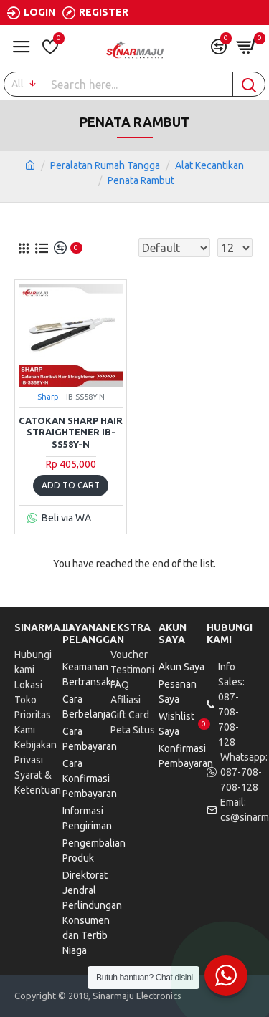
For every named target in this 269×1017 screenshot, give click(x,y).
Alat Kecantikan (209, 165)
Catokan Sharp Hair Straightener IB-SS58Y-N (71, 432)
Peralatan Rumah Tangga (105, 165)
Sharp (48, 396)
